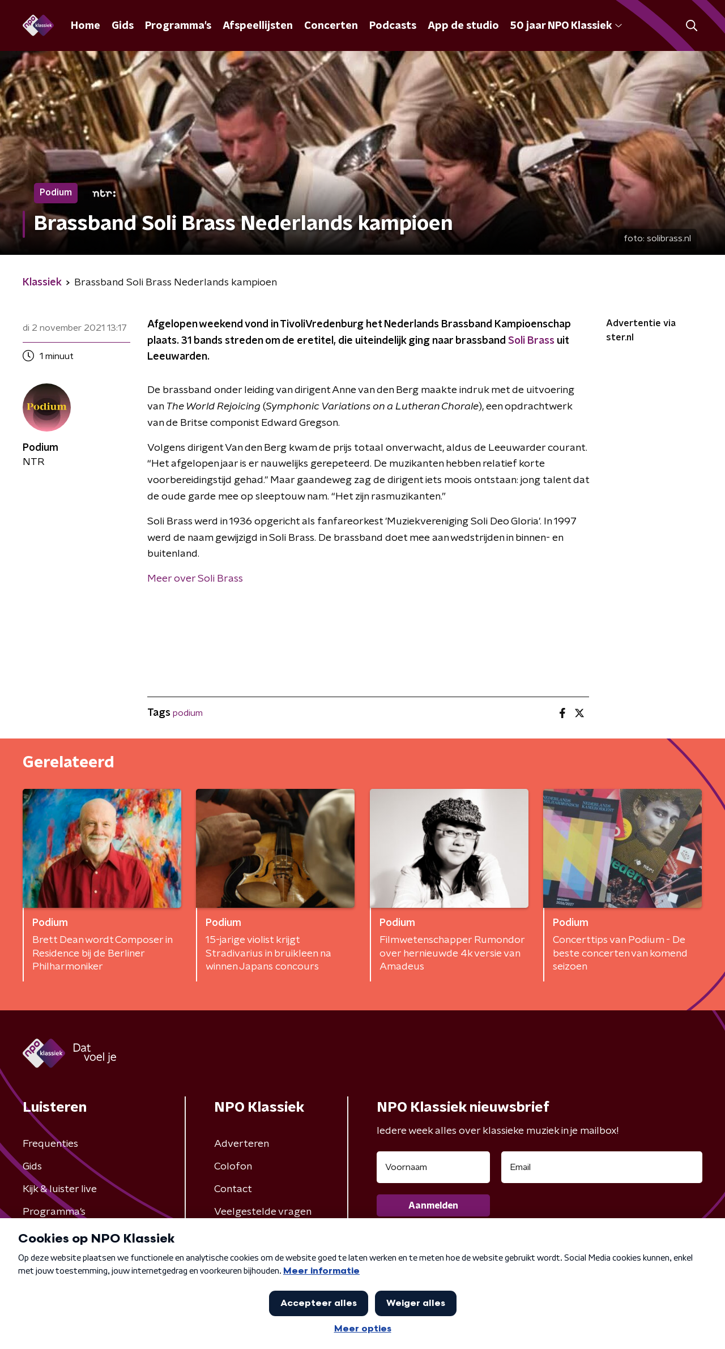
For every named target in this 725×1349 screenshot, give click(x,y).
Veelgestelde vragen (263, 1212)
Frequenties (50, 1144)
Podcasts (392, 26)
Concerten (331, 26)
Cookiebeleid (649, 1276)
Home (85, 26)
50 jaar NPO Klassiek (566, 26)
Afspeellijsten (258, 26)
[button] (321, 1325)
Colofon (233, 1167)
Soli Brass (531, 341)
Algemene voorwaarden (79, 1276)
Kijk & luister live (60, 1189)
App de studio (463, 26)
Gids (123, 26)
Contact (233, 1189)
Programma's (178, 26)
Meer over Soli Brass (195, 579)
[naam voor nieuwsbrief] (433, 1167)
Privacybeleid (174, 1276)
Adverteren (241, 1144)
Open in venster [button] (674, 1325)
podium (188, 713)
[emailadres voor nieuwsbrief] (601, 1167)
